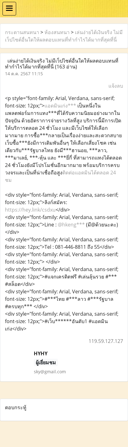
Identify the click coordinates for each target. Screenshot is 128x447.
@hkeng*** (71, 224)
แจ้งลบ (115, 85)
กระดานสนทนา (22, 32)
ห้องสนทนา (57, 32)
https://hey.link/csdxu (30, 209)
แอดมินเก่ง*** (60, 105)
